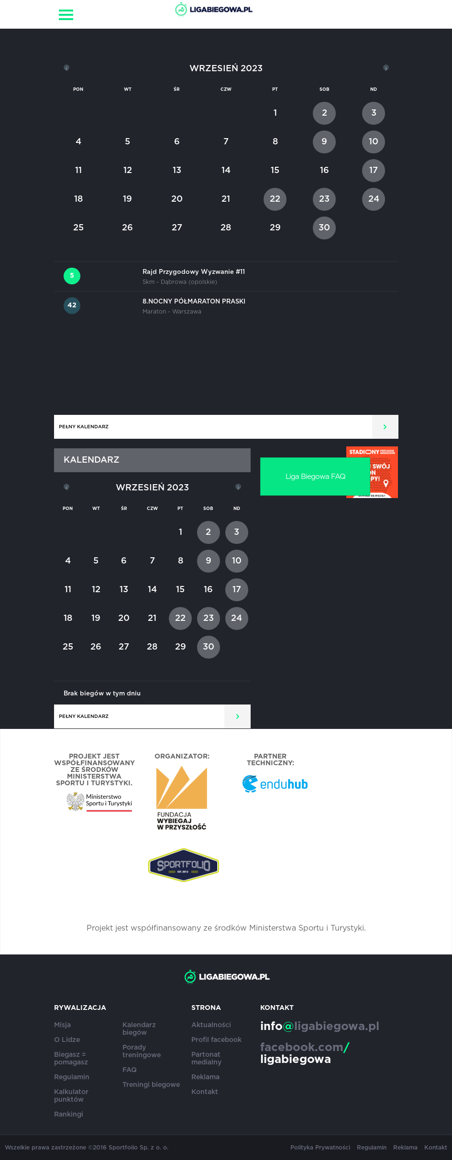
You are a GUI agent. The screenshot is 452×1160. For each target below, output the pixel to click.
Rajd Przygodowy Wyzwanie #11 (194, 272)
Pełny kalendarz (84, 426)
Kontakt (204, 1092)
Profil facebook (216, 1040)
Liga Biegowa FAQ (315, 476)
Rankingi (68, 1114)
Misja (62, 1025)
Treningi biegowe (151, 1085)
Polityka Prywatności (320, 1147)
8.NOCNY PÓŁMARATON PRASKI (194, 302)
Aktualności (211, 1025)
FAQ (129, 1070)
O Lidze (67, 1040)
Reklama (205, 1077)
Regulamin (71, 1077)
